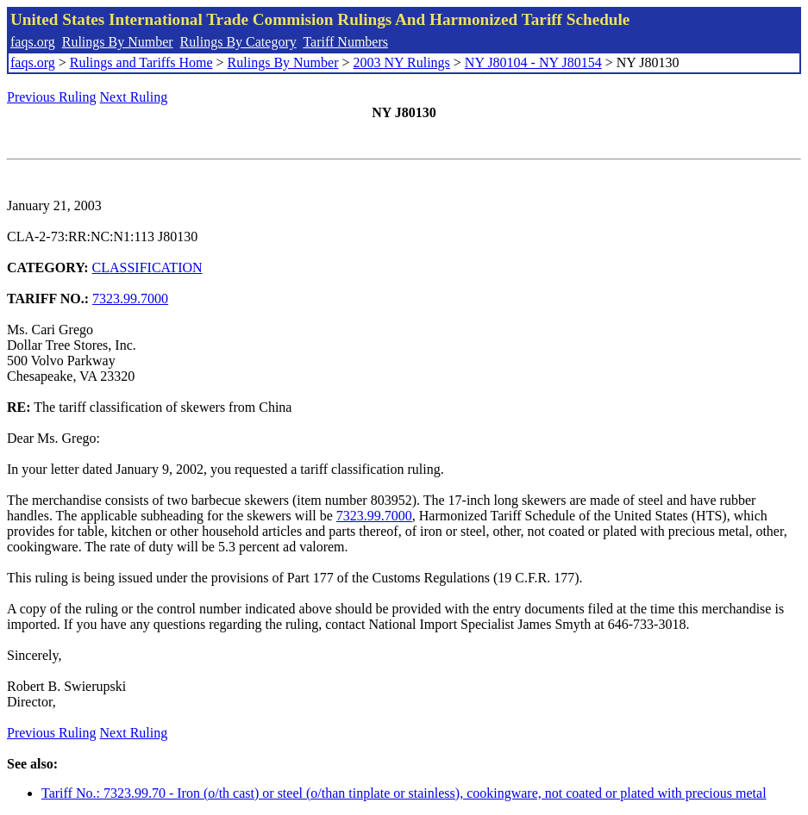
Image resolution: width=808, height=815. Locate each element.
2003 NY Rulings (402, 62)
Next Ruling (134, 97)
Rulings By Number (117, 41)
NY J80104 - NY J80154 (533, 62)
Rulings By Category (238, 41)
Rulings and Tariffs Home (141, 62)
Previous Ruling (52, 97)
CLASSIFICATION (147, 267)
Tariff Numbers (345, 41)
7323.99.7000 (130, 298)
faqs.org (32, 41)
